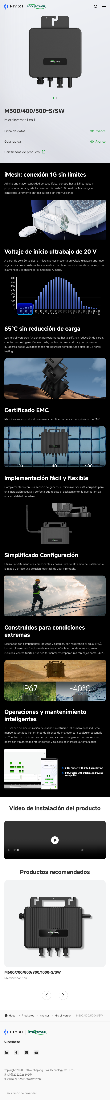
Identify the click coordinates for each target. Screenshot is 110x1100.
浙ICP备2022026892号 (18, 1074)
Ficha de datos (14, 131)
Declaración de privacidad (21, 1093)
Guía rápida (12, 141)
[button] (53, 98)
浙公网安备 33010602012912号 (23, 1079)
